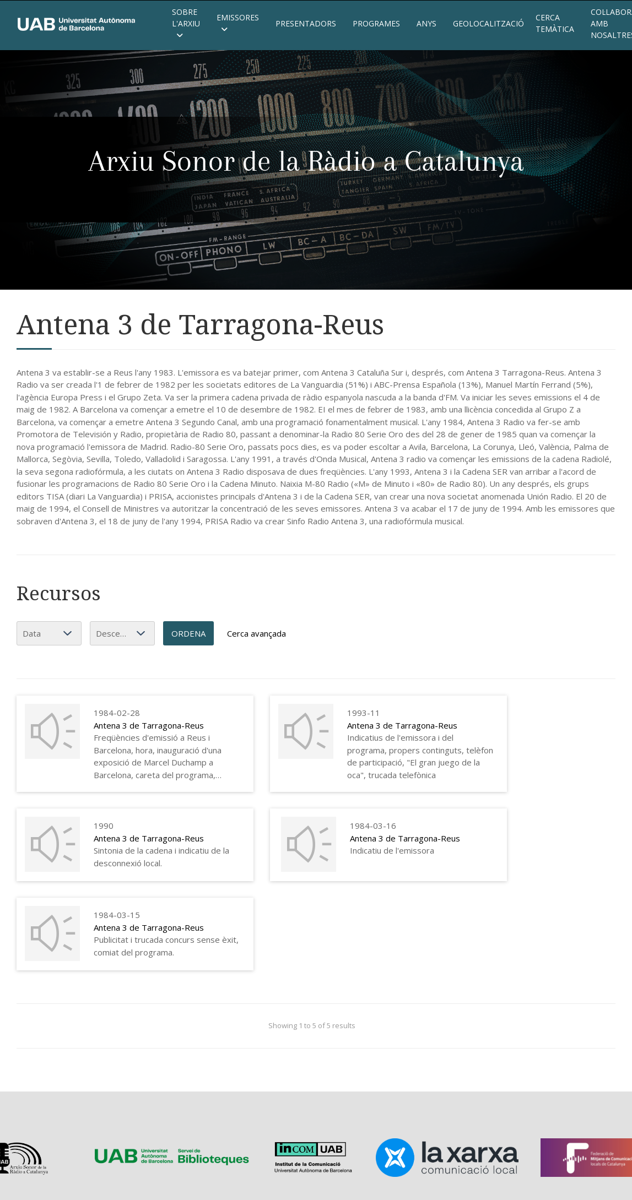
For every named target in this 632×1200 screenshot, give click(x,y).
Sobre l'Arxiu (186, 23)
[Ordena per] (49, 633)
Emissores (238, 23)
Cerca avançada (256, 633)
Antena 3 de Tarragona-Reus (149, 725)
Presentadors (306, 23)
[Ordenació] (122, 633)
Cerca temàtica (555, 23)
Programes (376, 23)
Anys (426, 23)
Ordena (188, 633)
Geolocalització (486, 23)
